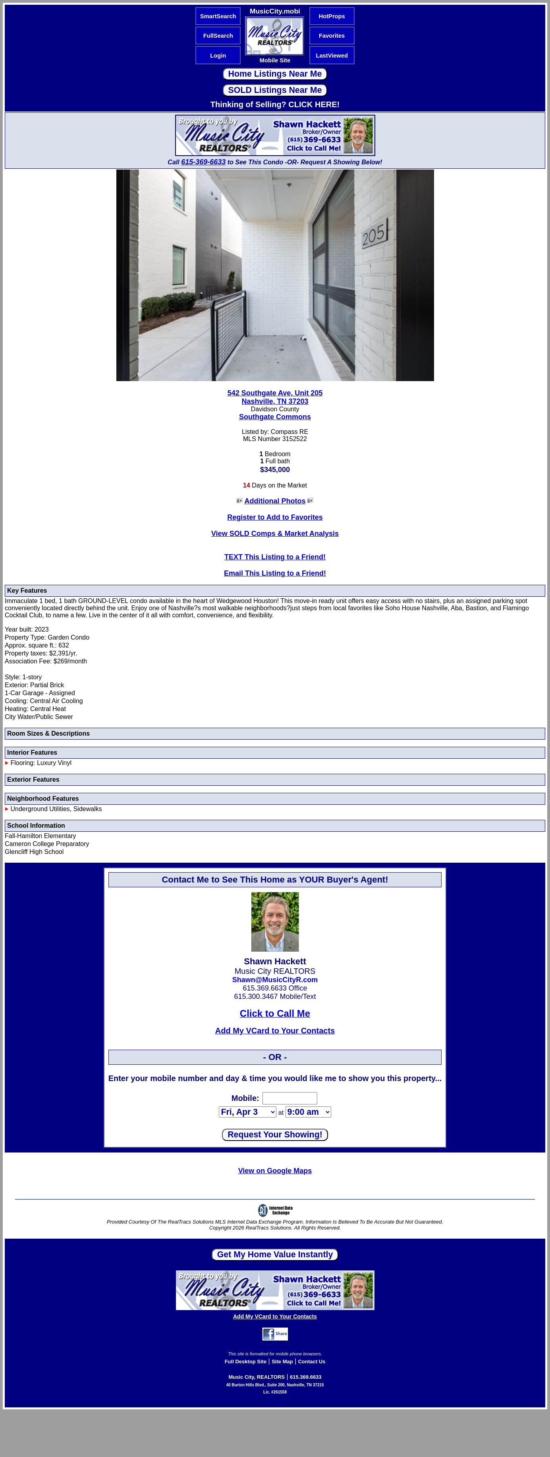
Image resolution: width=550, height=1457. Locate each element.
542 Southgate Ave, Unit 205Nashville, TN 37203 (275, 397)
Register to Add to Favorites (274, 517)
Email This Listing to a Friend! (275, 573)
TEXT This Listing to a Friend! (275, 557)
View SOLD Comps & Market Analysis (275, 534)
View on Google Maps (275, 1171)
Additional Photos (275, 501)
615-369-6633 (203, 162)
